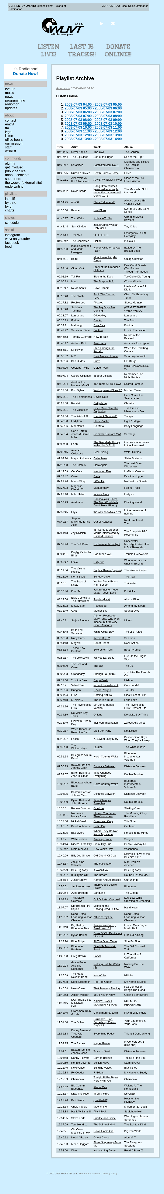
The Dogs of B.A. (104, 281)
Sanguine (99, 892)
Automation (63, 88)
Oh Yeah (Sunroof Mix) (107, 434)
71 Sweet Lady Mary (106, 738)
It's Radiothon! (25, 71)
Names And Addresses (107, 879)
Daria (97, 476)
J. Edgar (99, 1072)
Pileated (98, 302)
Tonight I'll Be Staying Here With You (106, 1079)
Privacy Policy (109, 1173)
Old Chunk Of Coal (105, 855)
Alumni (10, 163)
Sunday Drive (102, 576)
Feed (8, 246)
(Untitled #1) (101, 1100)
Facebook (12, 242)
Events (10, 89)
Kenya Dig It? (102, 638)
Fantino (98, 330)
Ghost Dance (101, 1137)
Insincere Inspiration (106, 722)
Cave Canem (101, 288)
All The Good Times (105, 941)
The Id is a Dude (104, 699)
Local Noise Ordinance (134, 5)
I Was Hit (99, 481)
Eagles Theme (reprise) (108, 570)
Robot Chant (101, 643)
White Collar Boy (104, 631)
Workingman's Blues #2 (108, 390)
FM (7, 128)
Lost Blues (100, 210)
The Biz (98, 665)
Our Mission (13, 143)
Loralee (98, 747)
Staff (8, 147)
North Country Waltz (106, 756)
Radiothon (12, 104)
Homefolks (100, 975)
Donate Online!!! (118, 50)
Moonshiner (101, 1106)
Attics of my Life (103, 917)
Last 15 (10, 199)
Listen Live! (49, 50)
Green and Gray (103, 821)
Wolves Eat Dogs (104, 657)
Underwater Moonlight (107, 544)
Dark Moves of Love (106, 356)
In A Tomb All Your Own (108, 383)
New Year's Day (103, 849)
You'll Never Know (104, 994)
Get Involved (14, 167)
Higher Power (102, 1043)
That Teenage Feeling (107, 988)
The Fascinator (103, 863)
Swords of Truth (103, 649)
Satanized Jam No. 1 (106, 165)
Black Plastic (101, 421)
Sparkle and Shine (105, 1118)
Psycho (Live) (102, 599)
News (9, 96)
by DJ (8, 206)
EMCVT (9, 124)
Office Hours (13, 139)
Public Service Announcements (17, 173)
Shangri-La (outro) (105, 673)
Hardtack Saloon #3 (105, 416)
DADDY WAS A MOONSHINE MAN (105, 1003)
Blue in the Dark (103, 276)
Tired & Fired (101, 1093)
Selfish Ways (101, 1062)
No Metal (99, 426)
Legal (8, 132)
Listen (9, 136)
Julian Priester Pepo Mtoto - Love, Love (106, 591)
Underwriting (14, 186)
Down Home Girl (104, 1131)
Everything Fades (104, 1033)
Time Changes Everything (102, 774)
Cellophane (100, 458)
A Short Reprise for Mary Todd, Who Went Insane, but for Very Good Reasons (107, 620)
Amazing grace (103, 839)
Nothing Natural (103, 695)
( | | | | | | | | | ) (101, 234)
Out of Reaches (103, 521)
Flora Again (100, 465)
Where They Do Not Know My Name (106, 832)
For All (97, 956)
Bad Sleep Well (103, 554)
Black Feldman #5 (104, 202)
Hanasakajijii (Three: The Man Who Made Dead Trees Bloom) (106, 502)
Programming (15, 100)
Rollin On (99, 826)
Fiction (98, 241)
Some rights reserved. (90, 1173)
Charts (9, 210)
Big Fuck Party (102, 730)
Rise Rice (99, 325)
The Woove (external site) (23, 182)
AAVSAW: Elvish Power (108, 179)
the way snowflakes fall (107, 512)
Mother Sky (100, 610)
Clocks (98, 320)
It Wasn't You (101, 870)
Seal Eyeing (101, 452)
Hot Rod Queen (103, 981)
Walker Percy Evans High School (106, 583)
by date (10, 202)
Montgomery (101, 487)
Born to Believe (103, 1057)
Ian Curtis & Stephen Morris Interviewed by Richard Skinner (106, 533)
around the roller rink (106, 685)
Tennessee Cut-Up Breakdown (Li (105, 927)
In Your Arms (101, 494)
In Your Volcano (103, 375)
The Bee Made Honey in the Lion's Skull (107, 444)
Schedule (12, 222)
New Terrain (101, 336)
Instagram (12, 235)
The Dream (100, 874)
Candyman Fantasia (106, 1012)
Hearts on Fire (102, 471)
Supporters (13, 179)
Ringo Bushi (101, 680)
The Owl (99, 152)
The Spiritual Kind (104, 1124)
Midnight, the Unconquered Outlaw (106, 907)
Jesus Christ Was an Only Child (106, 226)
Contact (10, 120)
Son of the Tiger (103, 156)
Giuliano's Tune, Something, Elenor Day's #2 (105, 1022)
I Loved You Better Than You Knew (105, 815)
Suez (97, 361)
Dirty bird (99, 562)
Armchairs (100, 343)
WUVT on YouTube (17, 239)
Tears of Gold (102, 1051)
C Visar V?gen (102, 690)
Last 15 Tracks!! (82, 50)
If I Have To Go (103, 218)
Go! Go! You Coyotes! (107, 899)
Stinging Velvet (103, 1067)
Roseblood (100, 605)
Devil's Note (101, 396)
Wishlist (10, 151)
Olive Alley (100, 315)
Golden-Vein (101, 367)
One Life (99, 808)
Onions (98, 714)
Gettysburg (100, 403)
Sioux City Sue (102, 844)
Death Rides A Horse (106, 173)
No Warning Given (105, 1150)
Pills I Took (100, 1111)
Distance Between (104, 766)
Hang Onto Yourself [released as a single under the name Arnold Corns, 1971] (107, 190)
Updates (11, 108)
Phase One (100, 1087)
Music (9, 93)
